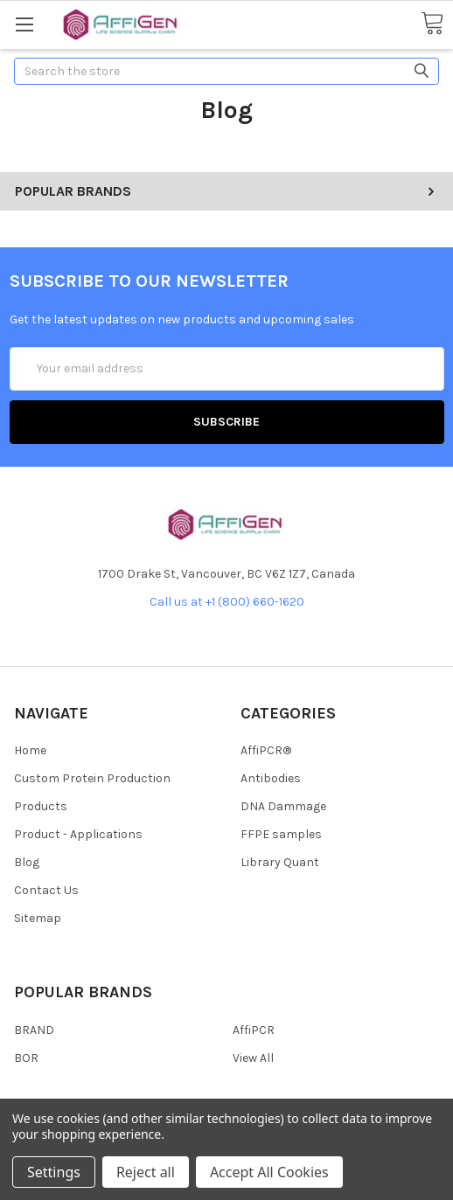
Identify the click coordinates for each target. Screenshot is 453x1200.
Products (40, 806)
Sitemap (37, 918)
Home (30, 750)
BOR (26, 1058)
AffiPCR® (265, 750)
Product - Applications (78, 834)
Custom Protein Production (92, 778)
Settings (53, 1172)
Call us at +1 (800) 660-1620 (227, 601)
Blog (26, 862)
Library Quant (279, 862)
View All (253, 1058)
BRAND (34, 1030)
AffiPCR (254, 1030)
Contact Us (46, 890)
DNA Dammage (283, 806)
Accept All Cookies (269, 1172)
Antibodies (270, 778)
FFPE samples (281, 834)
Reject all (145, 1172)
